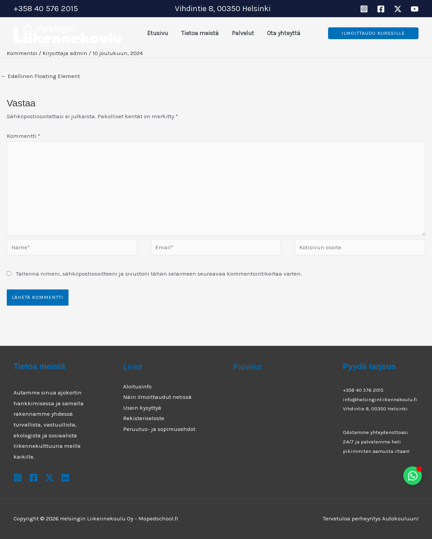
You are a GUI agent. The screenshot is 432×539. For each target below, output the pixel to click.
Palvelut (241, 33)
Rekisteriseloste (143, 418)
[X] (398, 9)
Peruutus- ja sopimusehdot (159, 429)
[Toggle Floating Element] (412, 475)
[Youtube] (414, 9)
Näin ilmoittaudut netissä (157, 396)
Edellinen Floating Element (40, 76)
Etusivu (157, 33)
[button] (373, 33)
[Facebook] (381, 9)
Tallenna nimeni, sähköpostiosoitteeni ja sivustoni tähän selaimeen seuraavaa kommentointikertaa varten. (159, 273)
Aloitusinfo (137, 386)
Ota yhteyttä (280, 33)
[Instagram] (364, 9)
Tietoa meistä (198, 33)
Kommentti (23, 135)
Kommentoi (22, 53)
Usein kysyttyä (142, 407)
